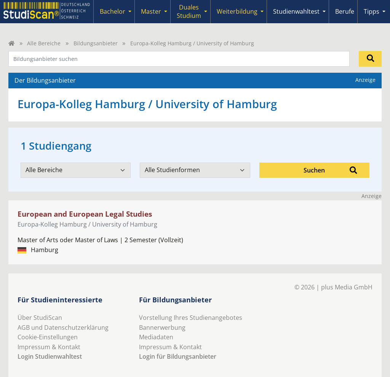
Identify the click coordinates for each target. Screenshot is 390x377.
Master (151, 11)
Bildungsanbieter (96, 43)
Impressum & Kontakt (49, 347)
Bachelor (112, 11)
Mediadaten (156, 337)
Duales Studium (189, 11)
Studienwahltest (296, 11)
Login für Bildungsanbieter (177, 356)
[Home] (11, 43)
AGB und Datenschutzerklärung (63, 327)
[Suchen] (370, 58)
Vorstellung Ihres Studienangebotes (190, 317)
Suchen (330, 170)
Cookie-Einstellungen (48, 337)
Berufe (344, 11)
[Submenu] (129, 11)
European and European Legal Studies (85, 214)
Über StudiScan (40, 317)
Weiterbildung (237, 11)
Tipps (371, 11)
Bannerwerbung (162, 327)
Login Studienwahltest (50, 356)
